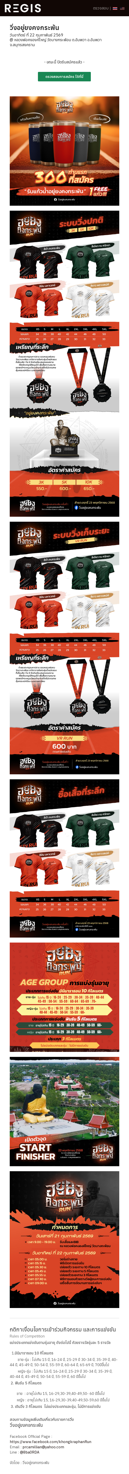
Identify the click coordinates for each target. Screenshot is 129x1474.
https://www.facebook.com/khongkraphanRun (50, 1441)
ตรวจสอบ (101, 7)
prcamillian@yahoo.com (43, 1447)
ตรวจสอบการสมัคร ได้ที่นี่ (64, 76)
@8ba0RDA (29, 1452)
